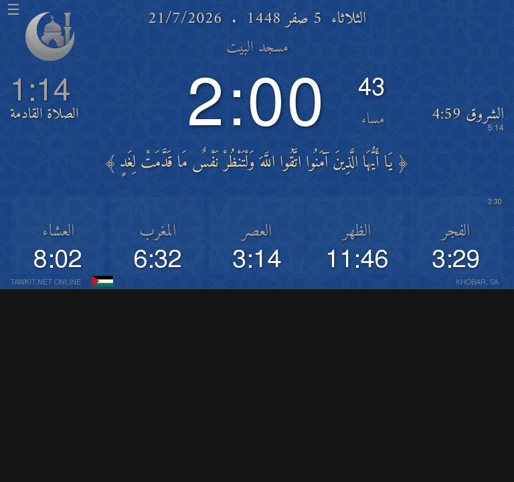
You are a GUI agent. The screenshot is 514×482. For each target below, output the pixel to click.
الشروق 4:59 (468, 119)
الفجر (456, 232)
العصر (257, 232)
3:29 (456, 259)
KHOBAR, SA (477, 283)
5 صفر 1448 (284, 19)
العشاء (58, 232)
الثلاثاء (348, 19)
